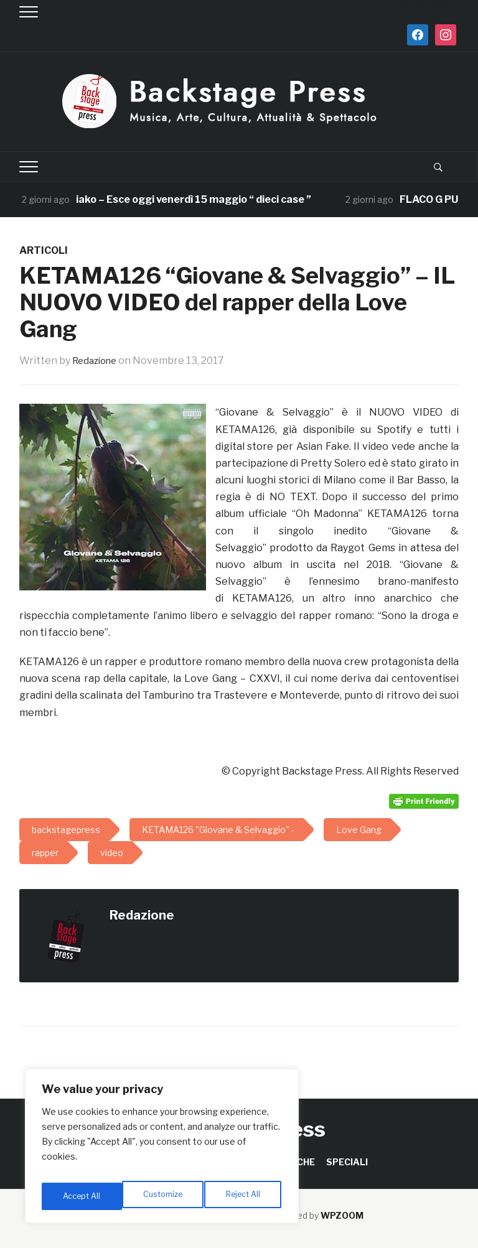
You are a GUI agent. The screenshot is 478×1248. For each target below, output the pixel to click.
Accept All (244, 1196)
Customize (82, 1196)
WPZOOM (342, 1215)
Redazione (97, 360)
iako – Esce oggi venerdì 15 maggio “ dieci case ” (194, 199)
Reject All (164, 1196)
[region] (162, 1150)
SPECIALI (347, 1162)
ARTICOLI (43, 250)
